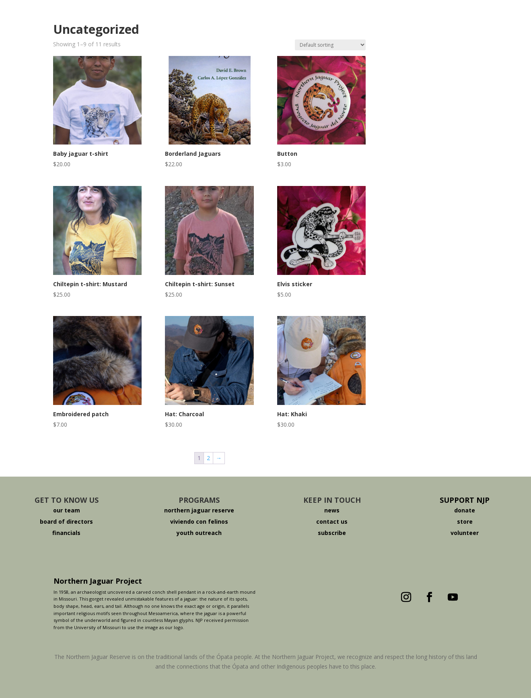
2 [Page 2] (208, 458)
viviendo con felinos (199, 521)
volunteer (465, 533)
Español (441, 27)
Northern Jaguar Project (98, 581)
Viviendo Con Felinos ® (342, 27)
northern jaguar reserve (199, 510)
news (332, 510)
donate (464, 510)
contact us (332, 521)
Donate (404, 27)
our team (66, 510)
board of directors (66, 521)
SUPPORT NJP (465, 500)
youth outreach (199, 533)
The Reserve (144, 27)
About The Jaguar (205, 27)
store (465, 521)
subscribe (332, 533)
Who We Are (95, 27)
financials (66, 533)
